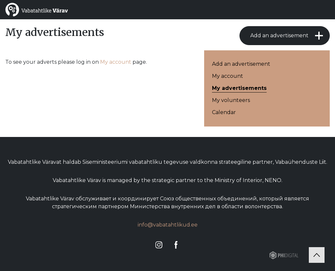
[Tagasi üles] (317, 255)
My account (115, 62)
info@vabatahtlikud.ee (168, 225)
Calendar (224, 112)
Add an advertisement (279, 35)
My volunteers (231, 100)
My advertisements (239, 88)
